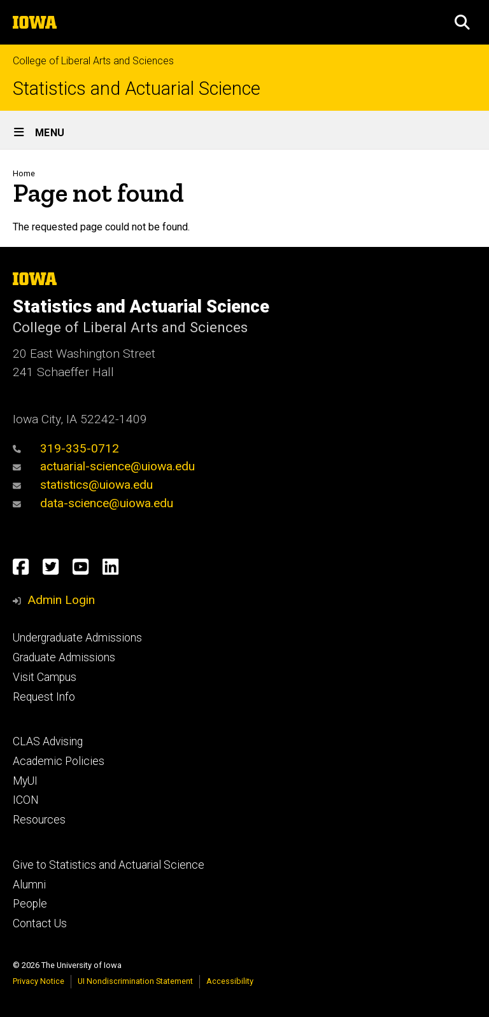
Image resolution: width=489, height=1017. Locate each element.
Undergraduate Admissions (77, 637)
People (30, 903)
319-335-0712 (66, 448)
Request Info (44, 697)
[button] (462, 22)
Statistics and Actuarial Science (136, 89)
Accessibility (229, 981)
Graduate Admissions (64, 657)
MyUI (25, 781)
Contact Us (40, 923)
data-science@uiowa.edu (93, 503)
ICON (26, 800)
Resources (39, 819)
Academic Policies (58, 761)
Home (24, 173)
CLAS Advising (48, 741)
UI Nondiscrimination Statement (135, 981)
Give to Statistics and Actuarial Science (108, 865)
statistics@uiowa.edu (83, 484)
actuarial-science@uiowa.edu (104, 466)
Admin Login (61, 600)
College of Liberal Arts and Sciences (93, 61)
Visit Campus (44, 677)
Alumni (29, 884)
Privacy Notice (38, 981)
